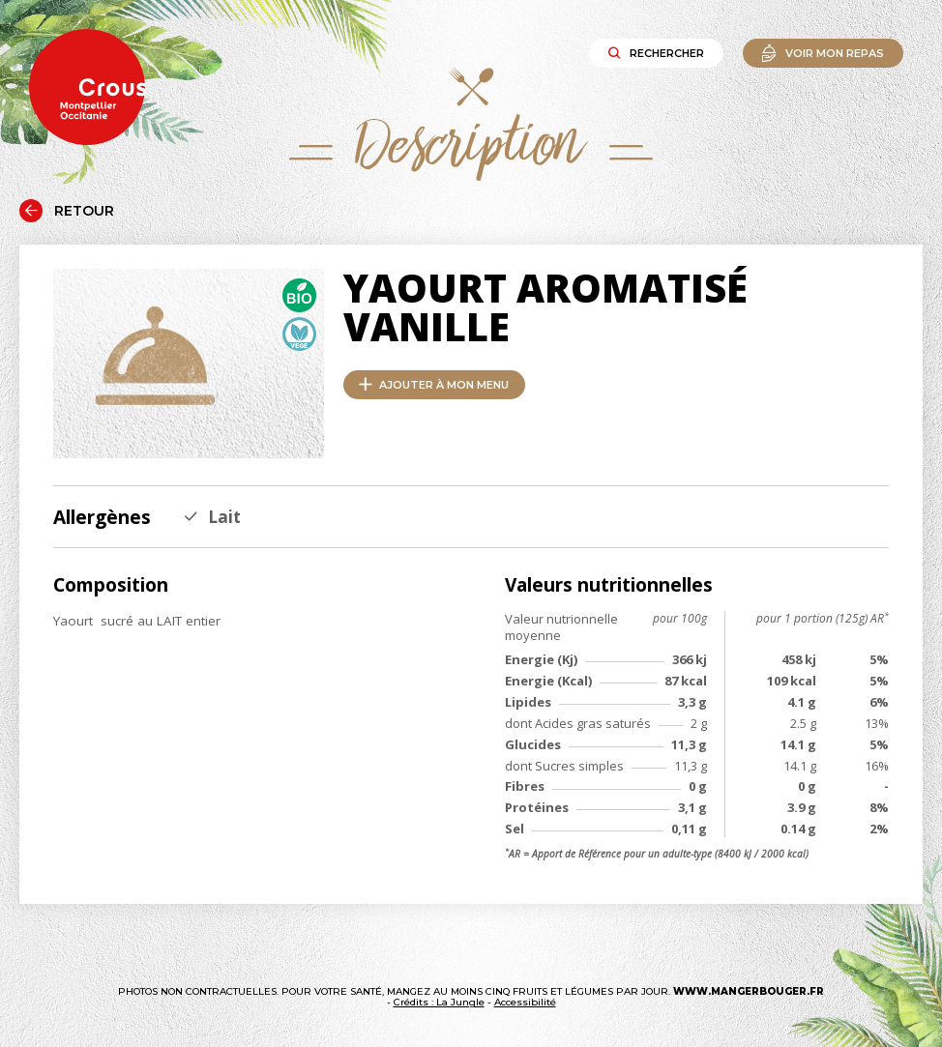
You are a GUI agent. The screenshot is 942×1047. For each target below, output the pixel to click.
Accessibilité (525, 1002)
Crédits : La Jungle (439, 1002)
